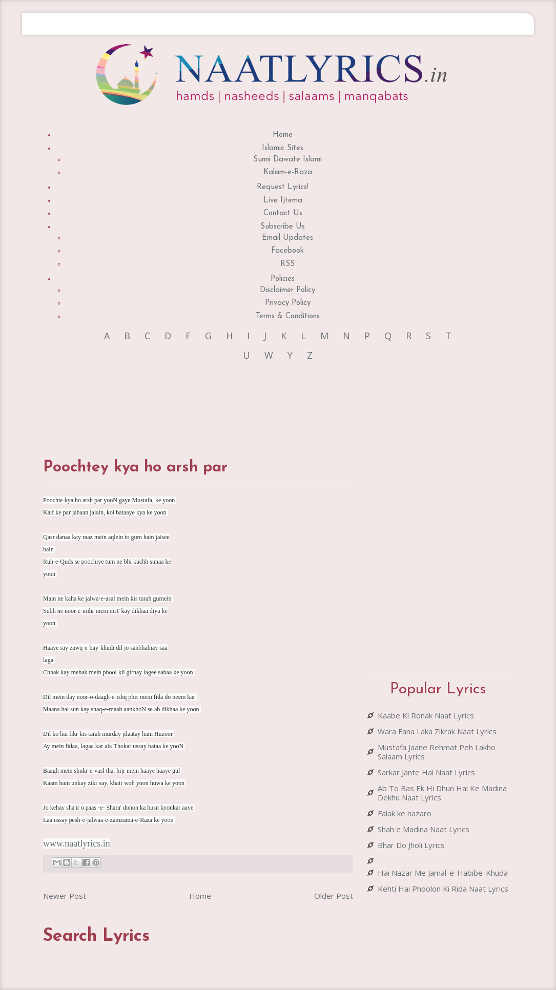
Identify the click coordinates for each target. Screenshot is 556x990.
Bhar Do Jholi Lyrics (411, 845)
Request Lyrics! (282, 187)
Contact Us (282, 213)
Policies (283, 279)
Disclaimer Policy (287, 290)
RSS (287, 264)
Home (283, 135)
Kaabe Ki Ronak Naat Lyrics (426, 715)
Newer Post (64, 896)
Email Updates (287, 238)
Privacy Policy (288, 303)
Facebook (287, 251)
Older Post (333, 896)
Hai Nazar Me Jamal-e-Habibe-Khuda (443, 872)
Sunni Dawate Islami (287, 159)
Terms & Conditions (288, 316)
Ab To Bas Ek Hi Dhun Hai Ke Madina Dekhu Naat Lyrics (442, 792)
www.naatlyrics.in (76, 843)
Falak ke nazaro (404, 813)
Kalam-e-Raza (287, 172)
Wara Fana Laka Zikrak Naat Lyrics (437, 731)
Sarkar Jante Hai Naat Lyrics (426, 772)
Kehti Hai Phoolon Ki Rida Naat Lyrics (443, 888)
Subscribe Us (282, 227)
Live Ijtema (282, 200)
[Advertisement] (229, 402)
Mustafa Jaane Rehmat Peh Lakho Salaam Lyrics (437, 751)
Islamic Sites (282, 148)
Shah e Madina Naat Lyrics (423, 829)
